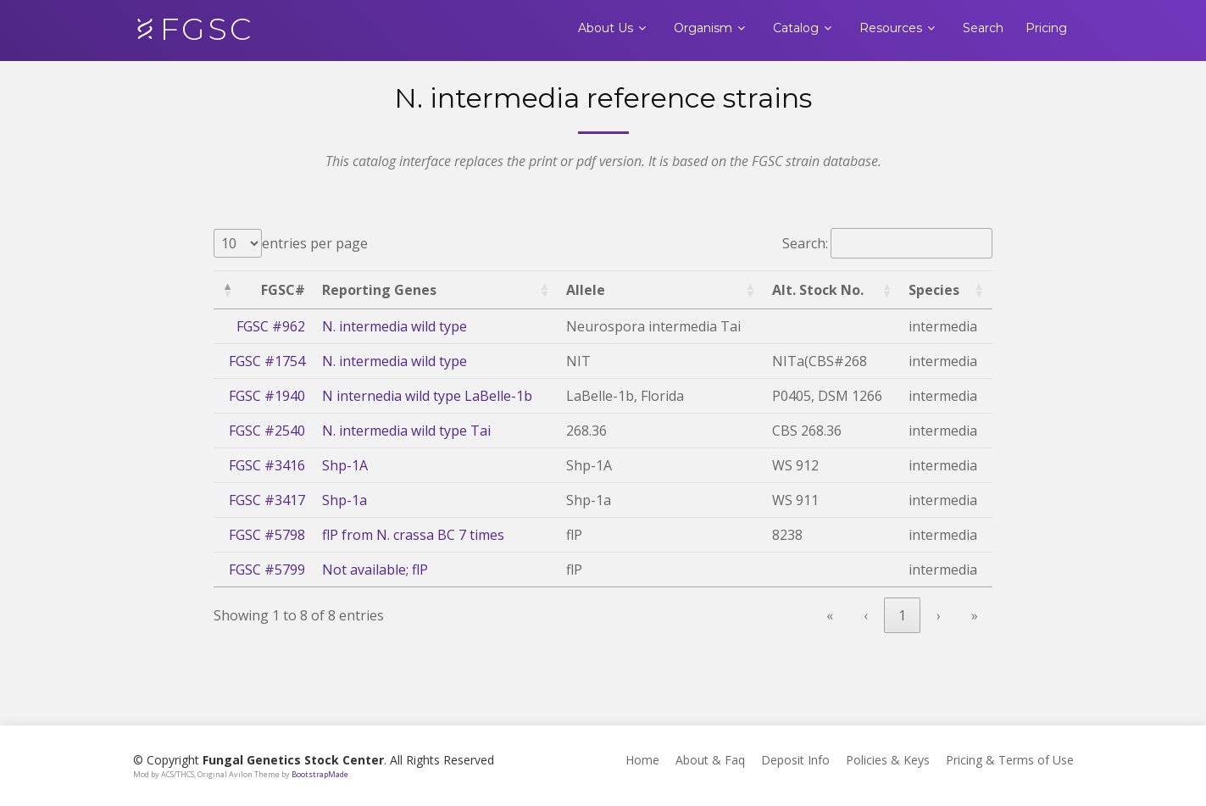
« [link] (829, 615)
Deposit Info (795, 760)
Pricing (1046, 28)
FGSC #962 (270, 326)
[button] (227, 289)
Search (983, 28)
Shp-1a (344, 500)
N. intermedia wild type (394, 326)
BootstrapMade (320, 774)
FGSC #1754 (267, 361)
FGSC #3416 (267, 465)
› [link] (938, 615)
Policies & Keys (888, 760)
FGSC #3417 (267, 500)
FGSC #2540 (267, 430)
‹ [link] (866, 615)
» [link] (974, 615)
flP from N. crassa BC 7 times (413, 534)
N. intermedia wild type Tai (406, 430)
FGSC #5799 (267, 569)
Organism (703, 28)
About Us (605, 28)
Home (642, 760)
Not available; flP (375, 569)
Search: (805, 243)
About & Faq (710, 760)
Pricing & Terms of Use (1010, 760)
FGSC (206, 28)
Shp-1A (345, 465)
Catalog (796, 28)
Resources (890, 28)
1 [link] (902, 615)
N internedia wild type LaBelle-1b (427, 395)
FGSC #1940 (267, 395)
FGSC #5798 (267, 534)
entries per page (315, 243)
